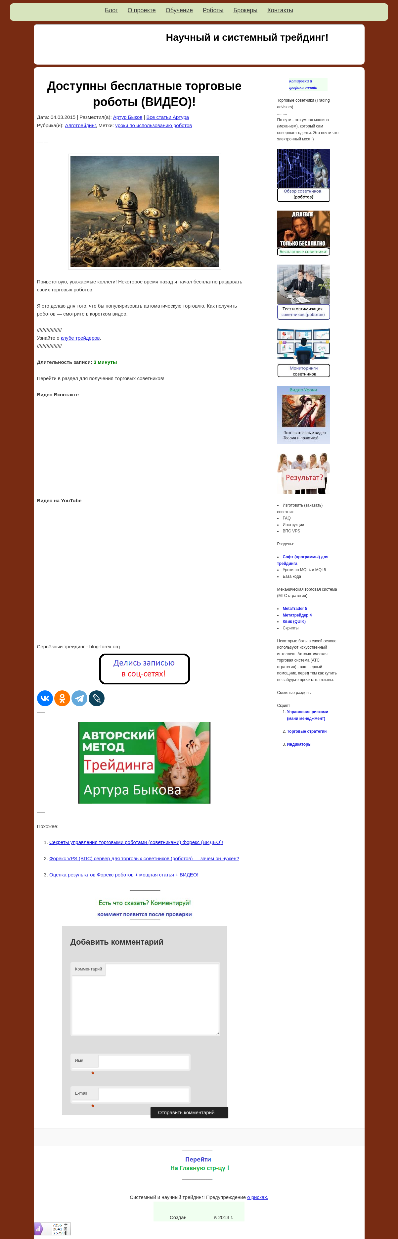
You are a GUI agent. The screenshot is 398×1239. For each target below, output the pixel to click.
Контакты (280, 10)
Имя (85, 1062)
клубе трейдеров (80, 338)
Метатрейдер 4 (297, 615)
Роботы (213, 10)
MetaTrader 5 (295, 608)
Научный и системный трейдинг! (247, 37)
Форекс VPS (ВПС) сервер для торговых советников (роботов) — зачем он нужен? (144, 858)
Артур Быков (128, 117)
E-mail (85, 1095)
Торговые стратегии (307, 731)
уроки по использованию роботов (153, 125)
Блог (111, 10)
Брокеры (245, 10)
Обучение (179, 10)
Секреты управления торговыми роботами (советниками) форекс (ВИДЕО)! (136, 842)
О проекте (142, 10)
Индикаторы (299, 744)
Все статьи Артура (168, 117)
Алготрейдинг (80, 125)
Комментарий (88, 968)
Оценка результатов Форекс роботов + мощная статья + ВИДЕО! (124, 874)
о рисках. (257, 1197)
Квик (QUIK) (294, 621)
